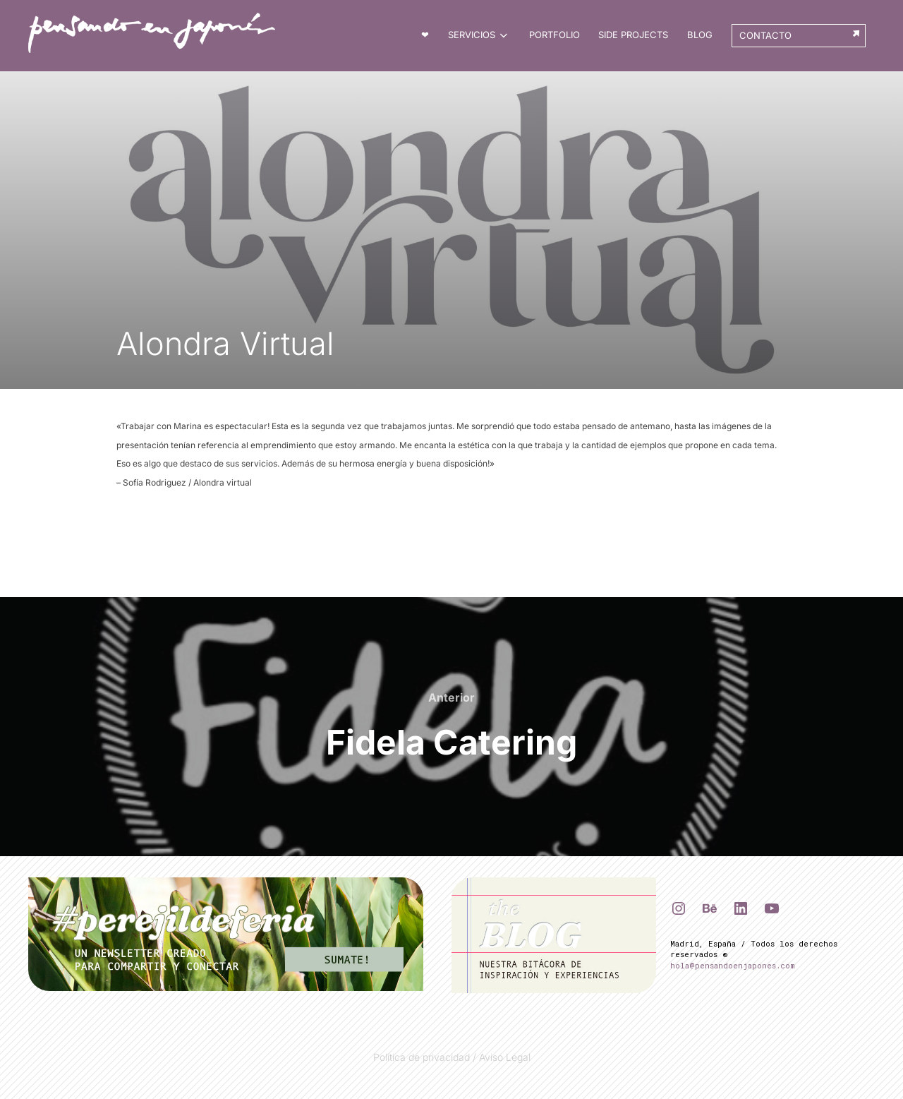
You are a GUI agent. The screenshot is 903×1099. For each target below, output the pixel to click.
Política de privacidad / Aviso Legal (452, 1056)
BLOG (700, 34)
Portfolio (555, 34)
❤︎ (426, 34)
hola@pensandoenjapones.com (732, 964)
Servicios (480, 35)
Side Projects (634, 34)
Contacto (765, 35)
